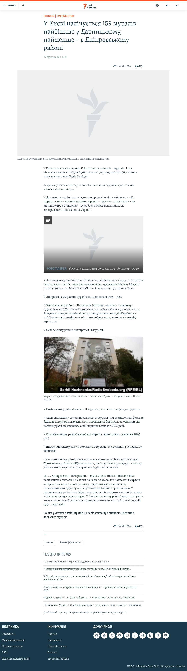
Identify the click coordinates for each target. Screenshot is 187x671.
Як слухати (8, 634)
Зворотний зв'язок (58, 658)
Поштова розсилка (12, 646)
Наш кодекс (54, 640)
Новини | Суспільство (59, 16)
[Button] (122, 66)
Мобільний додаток (13, 640)
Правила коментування (15, 658)
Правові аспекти (57, 646)
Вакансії (53, 652)
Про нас (52, 634)
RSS (4, 652)
